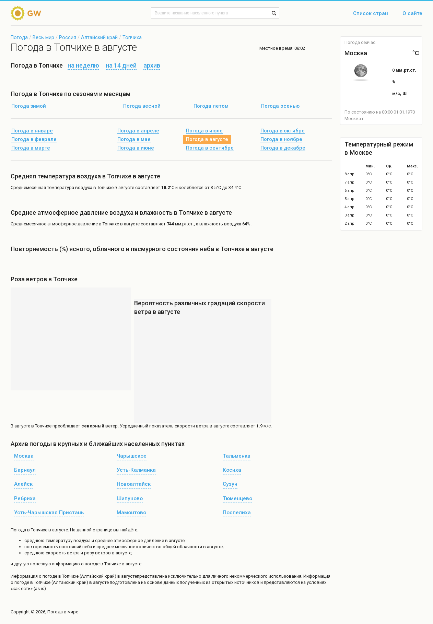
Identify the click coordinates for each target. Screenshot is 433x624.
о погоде (48, 576)
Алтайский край (99, 37)
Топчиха (132, 37)
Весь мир (43, 37)
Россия (67, 37)
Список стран (370, 13)
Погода (19, 37)
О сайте (412, 13)
